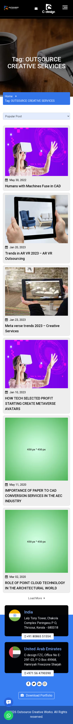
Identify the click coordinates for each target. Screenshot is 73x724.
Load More (36, 601)
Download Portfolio (36, 695)
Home (9, 96)
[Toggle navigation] (65, 7)
